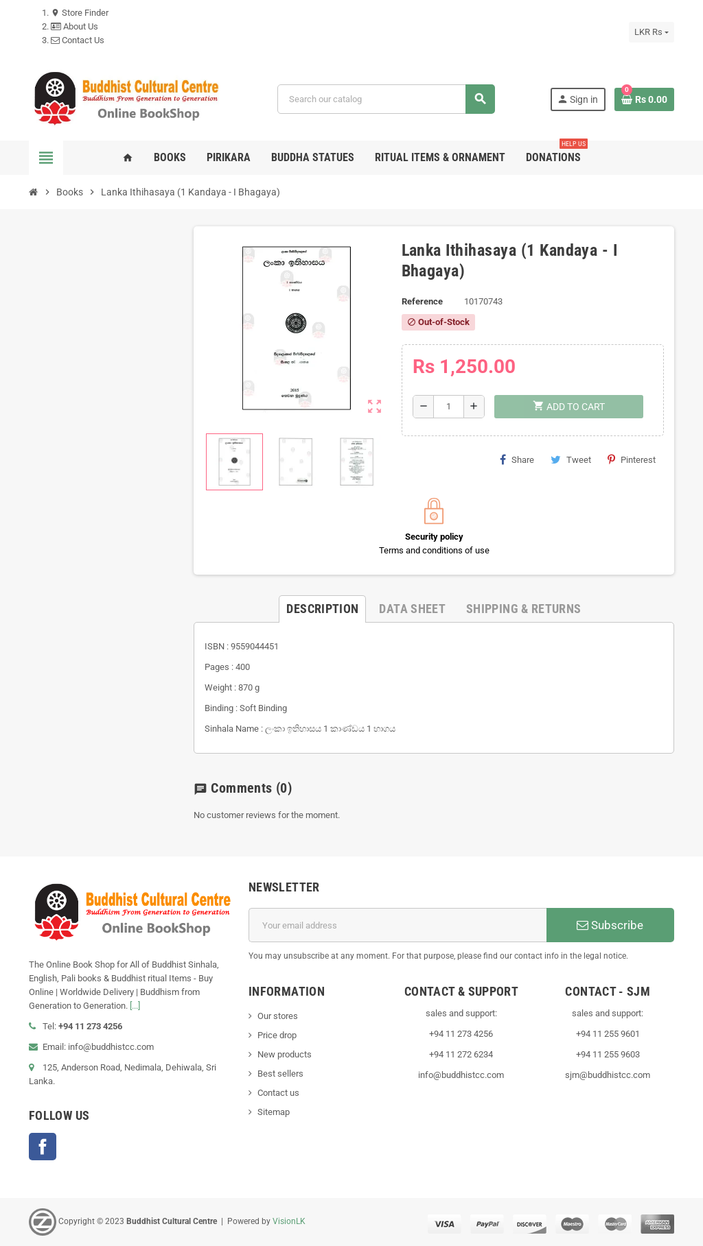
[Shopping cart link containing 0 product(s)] (644, 99)
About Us (74, 26)
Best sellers (280, 1073)
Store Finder (79, 13)
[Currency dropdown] (651, 32)
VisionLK (289, 1221)
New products (284, 1054)
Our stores (277, 1016)
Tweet (571, 459)
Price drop (277, 1035)
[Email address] (397, 925)
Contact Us (77, 40)
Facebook (42, 1146)
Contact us (278, 1093)
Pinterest (632, 459)
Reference (422, 301)
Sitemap (273, 1112)
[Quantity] (448, 407)
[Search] (385, 99)
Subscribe (610, 925)
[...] (135, 1006)
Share (517, 459)
